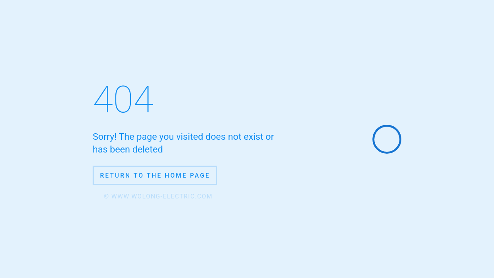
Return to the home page (155, 175)
